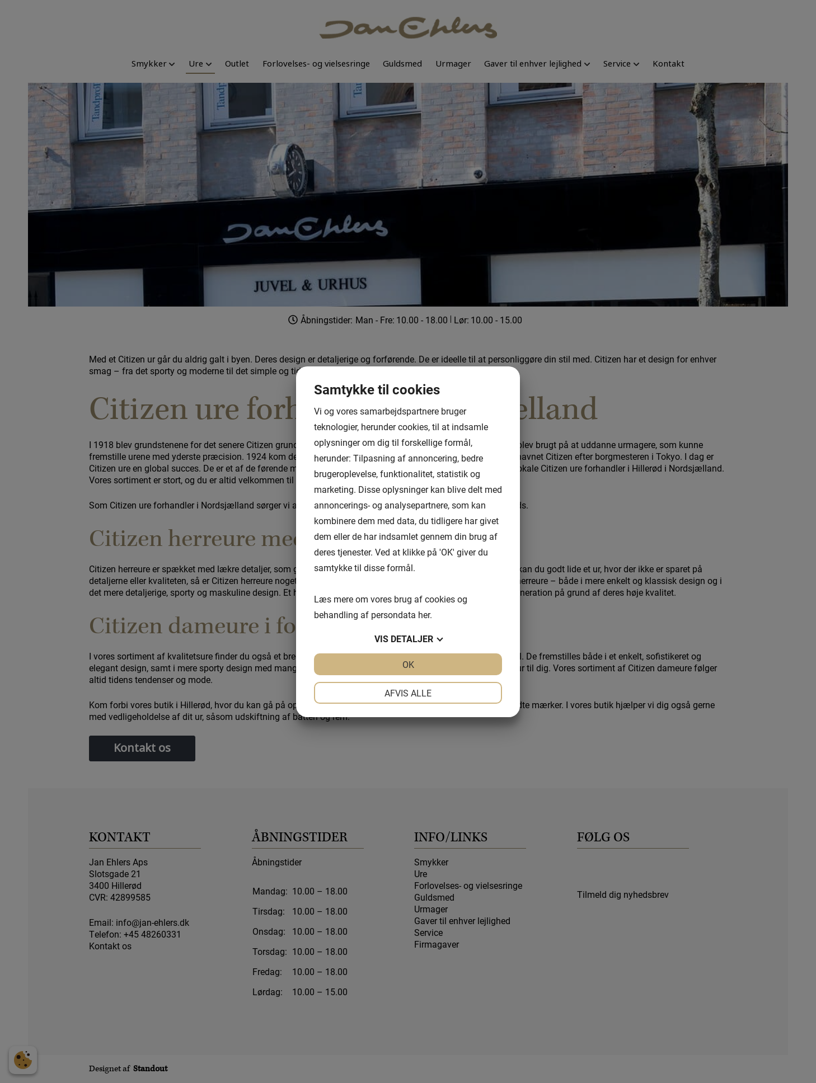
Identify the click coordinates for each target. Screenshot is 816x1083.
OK (408, 664)
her (424, 614)
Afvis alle (408, 693)
